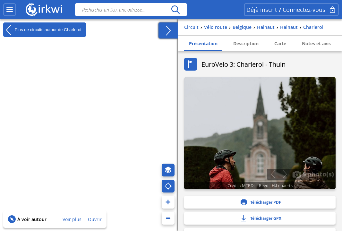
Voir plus (72, 219)
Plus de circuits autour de (42, 30)
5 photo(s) (313, 173)
